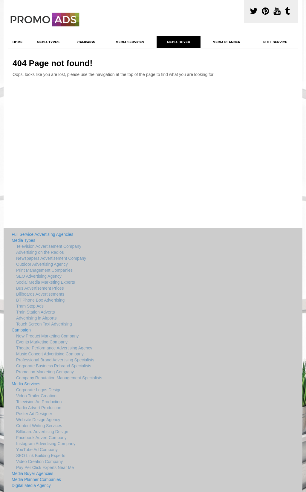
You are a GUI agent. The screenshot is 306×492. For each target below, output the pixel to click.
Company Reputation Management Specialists (59, 377)
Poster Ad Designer (34, 413)
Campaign (86, 42)
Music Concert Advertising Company (50, 354)
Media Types (48, 42)
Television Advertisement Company (48, 246)
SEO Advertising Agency (39, 276)
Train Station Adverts (35, 312)
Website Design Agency (38, 419)
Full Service (275, 42)
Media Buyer (178, 42)
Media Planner (227, 42)
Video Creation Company (39, 461)
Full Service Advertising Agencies (42, 234)
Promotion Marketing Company (45, 371)
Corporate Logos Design (39, 389)
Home (18, 42)
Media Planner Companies (36, 479)
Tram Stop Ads (30, 306)
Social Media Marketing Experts (45, 282)
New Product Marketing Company (47, 336)
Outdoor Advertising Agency (42, 264)
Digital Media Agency (31, 485)
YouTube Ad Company (37, 449)
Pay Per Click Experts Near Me (45, 467)
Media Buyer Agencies (32, 473)
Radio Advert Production (38, 407)
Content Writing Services (39, 425)
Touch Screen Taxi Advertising (44, 324)
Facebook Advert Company (41, 437)
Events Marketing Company (42, 342)
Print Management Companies (44, 270)
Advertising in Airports (36, 318)
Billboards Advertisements (40, 294)
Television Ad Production (39, 401)
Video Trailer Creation (36, 395)
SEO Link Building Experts (40, 455)
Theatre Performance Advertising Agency (54, 348)
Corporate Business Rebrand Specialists (53, 365)
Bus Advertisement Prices (40, 288)
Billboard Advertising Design (42, 431)
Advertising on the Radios (40, 252)
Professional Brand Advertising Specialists (55, 359)
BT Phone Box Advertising (40, 300)
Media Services (130, 42)
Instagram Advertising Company (45, 443)
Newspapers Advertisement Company (51, 258)
